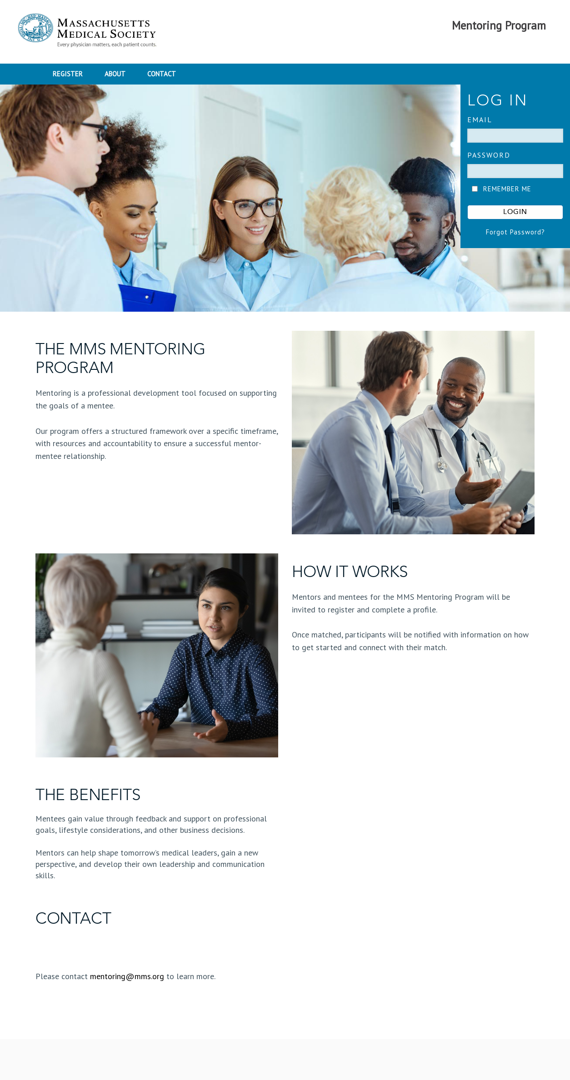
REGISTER (68, 74)
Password (488, 154)
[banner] (285, 198)
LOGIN (515, 212)
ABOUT (115, 74)
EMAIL (479, 119)
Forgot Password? (515, 232)
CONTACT (161, 74)
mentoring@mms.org (127, 976)
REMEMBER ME (507, 188)
